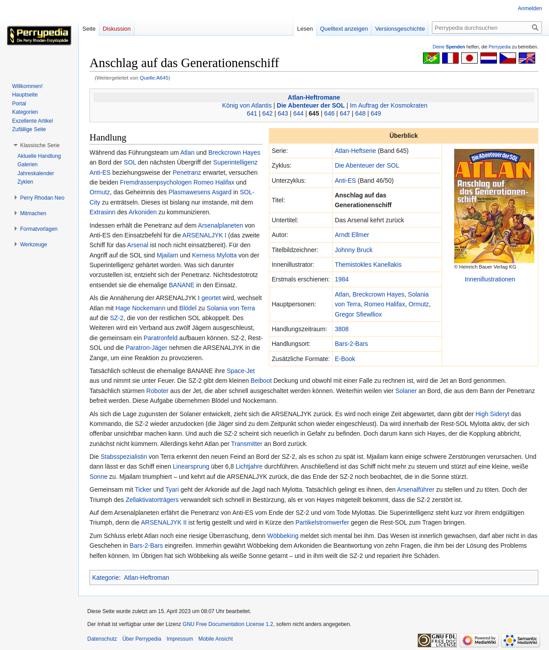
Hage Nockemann (140, 308)
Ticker (143, 489)
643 (283, 113)
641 (252, 113)
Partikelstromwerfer (323, 522)
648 (360, 113)
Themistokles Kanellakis (368, 264)
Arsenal (137, 245)
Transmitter (246, 443)
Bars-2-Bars (351, 343)
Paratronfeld (160, 337)
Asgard (222, 192)
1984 (342, 279)
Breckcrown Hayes (379, 294)
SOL (130, 162)
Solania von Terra (231, 308)
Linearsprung (191, 466)
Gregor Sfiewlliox (358, 314)
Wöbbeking (282, 535)
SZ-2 (116, 317)
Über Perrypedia (141, 639)
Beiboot (261, 380)
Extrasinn (102, 212)
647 (345, 113)
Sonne (98, 476)
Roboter (157, 390)
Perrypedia (499, 46)
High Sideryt (492, 413)
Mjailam (167, 255)
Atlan (342, 294)
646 (329, 113)
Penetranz (187, 172)
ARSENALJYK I (205, 235)
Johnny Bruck (354, 249)
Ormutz (418, 304)
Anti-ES (345, 180)
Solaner (406, 390)
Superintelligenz (235, 162)
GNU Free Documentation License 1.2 (228, 624)
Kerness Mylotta (214, 255)
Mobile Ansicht (215, 639)
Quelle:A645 (154, 77)
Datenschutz (102, 639)
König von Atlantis (247, 105)
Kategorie (105, 577)
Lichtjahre (249, 466)
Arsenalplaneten (220, 225)
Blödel (188, 308)
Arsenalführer (416, 489)
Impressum (180, 639)
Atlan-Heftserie (355, 150)
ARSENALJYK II (164, 522)
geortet (211, 297)
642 (267, 113)
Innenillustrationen (490, 279)
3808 (342, 329)
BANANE (182, 285)
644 (298, 113)
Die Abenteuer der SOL (311, 105)
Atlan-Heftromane (314, 97)
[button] (40, 145)
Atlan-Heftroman (146, 577)
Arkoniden (143, 212)
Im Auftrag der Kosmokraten (388, 105)
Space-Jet (241, 370)
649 (375, 113)
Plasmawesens (189, 192)
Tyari (172, 489)
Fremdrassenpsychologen (156, 182)
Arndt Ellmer (352, 234)
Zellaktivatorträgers (152, 499)
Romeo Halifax (384, 304)
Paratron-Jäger (146, 347)
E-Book (345, 358)
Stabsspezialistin (124, 456)
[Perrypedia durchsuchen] (487, 27)
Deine (449, 46)
